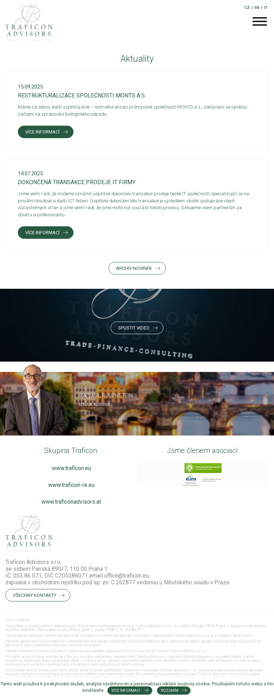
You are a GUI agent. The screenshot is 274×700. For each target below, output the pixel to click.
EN (256, 7)
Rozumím (169, 691)
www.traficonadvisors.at (71, 501)
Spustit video (133, 328)
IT (266, 7)
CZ (247, 7)
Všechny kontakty (34, 595)
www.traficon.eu (71, 468)
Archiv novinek (134, 268)
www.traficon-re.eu (71, 485)
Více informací (42, 132)
